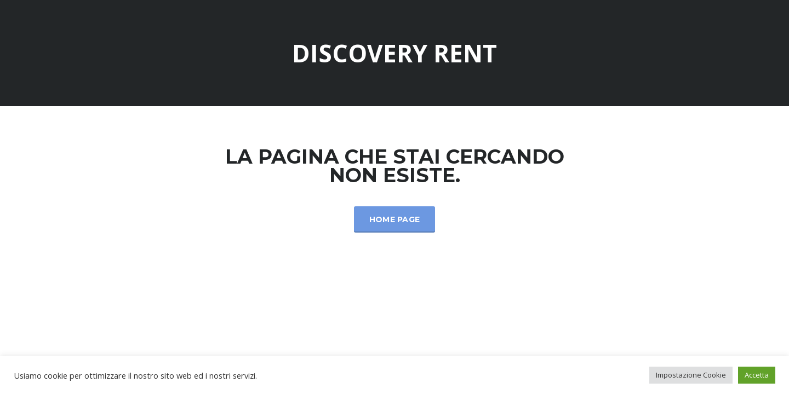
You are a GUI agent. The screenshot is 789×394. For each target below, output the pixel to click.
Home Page (394, 219)
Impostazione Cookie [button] (691, 375)
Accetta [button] (757, 375)
